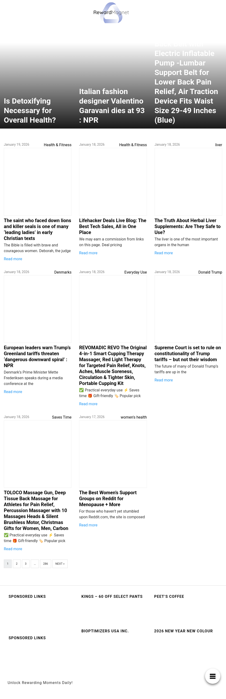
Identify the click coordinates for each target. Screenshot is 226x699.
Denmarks (62, 272)
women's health (134, 417)
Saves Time (61, 417)
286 (45, 563)
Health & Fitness (57, 145)
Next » (60, 563)
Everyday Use (135, 272)
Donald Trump (210, 272)
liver (218, 145)
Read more (13, 259)
